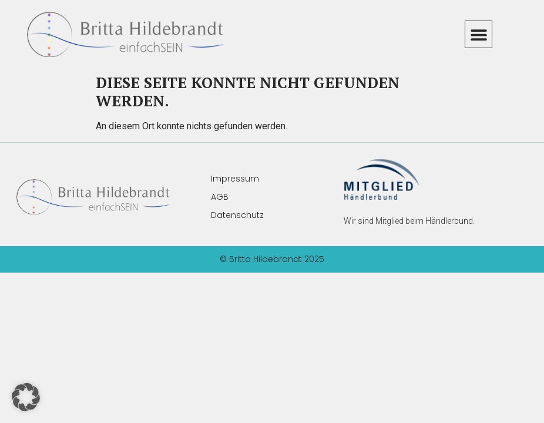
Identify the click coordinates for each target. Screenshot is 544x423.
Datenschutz (237, 215)
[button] (478, 34)
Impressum (235, 178)
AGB (220, 197)
